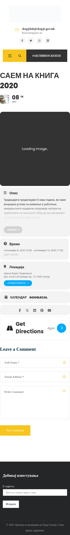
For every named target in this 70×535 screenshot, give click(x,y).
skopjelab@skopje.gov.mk (38, 28)
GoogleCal (38, 297)
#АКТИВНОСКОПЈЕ (46, 55)
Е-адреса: (9, 486)
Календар (18, 297)
